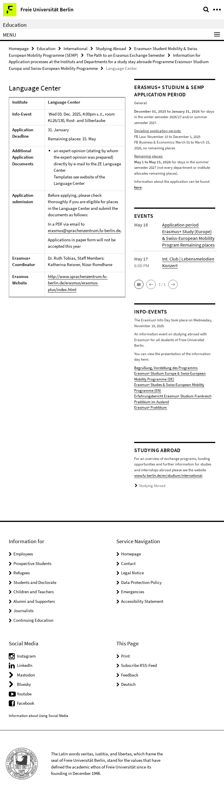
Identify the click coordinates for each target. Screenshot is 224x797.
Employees (23, 554)
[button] (139, 284)
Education (15, 24)
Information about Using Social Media (38, 715)
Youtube (24, 694)
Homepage (19, 48)
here (138, 187)
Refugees (21, 572)
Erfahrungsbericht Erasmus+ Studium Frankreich (172, 396)
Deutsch (128, 684)
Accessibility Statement (142, 601)
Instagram (26, 656)
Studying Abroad (111, 48)
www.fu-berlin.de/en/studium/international (168, 475)
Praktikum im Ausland (151, 401)
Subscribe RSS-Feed (139, 665)
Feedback (129, 675)
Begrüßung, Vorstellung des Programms (165, 367)
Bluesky (24, 684)
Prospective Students (32, 563)
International (76, 48)
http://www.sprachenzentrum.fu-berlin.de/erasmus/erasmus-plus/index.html (78, 283)
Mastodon (26, 675)
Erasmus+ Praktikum (150, 407)
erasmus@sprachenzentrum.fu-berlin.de (84, 230)
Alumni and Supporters (34, 601)
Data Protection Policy (141, 582)
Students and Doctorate (34, 582)
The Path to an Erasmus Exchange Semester (125, 55)
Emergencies (132, 591)
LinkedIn (24, 665)
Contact (128, 563)
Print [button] (125, 656)
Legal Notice (132, 572)
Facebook (25, 703)
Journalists (23, 610)
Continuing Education (33, 620)
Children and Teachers (33, 591)
